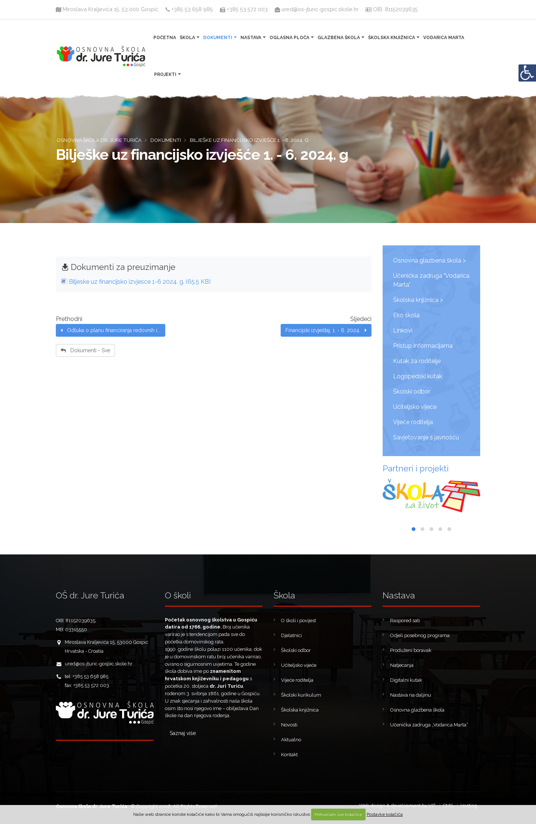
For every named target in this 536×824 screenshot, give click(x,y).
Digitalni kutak (406, 680)
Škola (187, 37)
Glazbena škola (339, 37)
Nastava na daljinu (410, 695)
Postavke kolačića (385, 814)
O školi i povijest (298, 620)
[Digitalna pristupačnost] (527, 73)
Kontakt (289, 754)
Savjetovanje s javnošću (426, 437)
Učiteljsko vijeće (415, 406)
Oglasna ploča (289, 37)
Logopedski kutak (417, 376)
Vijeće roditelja (413, 422)
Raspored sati (405, 620)
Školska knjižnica (391, 37)
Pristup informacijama (423, 345)
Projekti (165, 74)
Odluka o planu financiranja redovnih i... (110, 330)
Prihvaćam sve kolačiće (338, 814)
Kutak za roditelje (417, 361)
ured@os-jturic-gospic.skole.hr (317, 9)
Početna (164, 37)
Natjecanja (402, 665)
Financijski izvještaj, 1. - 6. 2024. (326, 330)
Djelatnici (291, 635)
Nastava (250, 37)
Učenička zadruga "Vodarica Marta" (431, 280)
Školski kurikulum (301, 695)
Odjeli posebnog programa (420, 635)
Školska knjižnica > (418, 299)
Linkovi (402, 330)
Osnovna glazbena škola (417, 710)
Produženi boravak (410, 650)
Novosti (289, 725)
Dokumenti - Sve (85, 350)
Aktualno (291, 739)
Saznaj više (183, 733)
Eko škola (406, 315)
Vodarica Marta (443, 37)
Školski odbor (411, 391)
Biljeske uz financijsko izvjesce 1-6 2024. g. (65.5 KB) (140, 281)
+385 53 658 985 (189, 9)
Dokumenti (217, 37)
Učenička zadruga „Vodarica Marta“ (429, 725)
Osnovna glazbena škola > (429, 260)
